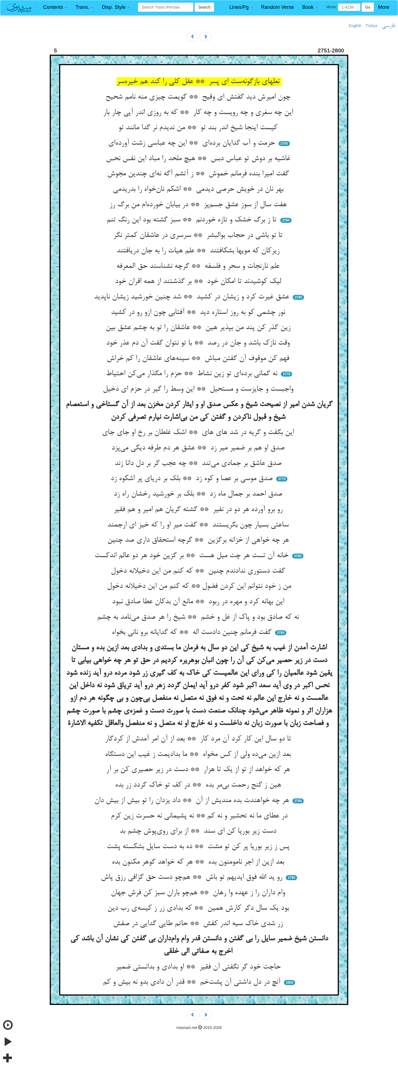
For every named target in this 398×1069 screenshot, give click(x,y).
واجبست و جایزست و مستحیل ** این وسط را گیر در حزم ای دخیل (199, 389)
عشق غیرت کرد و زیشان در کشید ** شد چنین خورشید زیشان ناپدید (192, 297)
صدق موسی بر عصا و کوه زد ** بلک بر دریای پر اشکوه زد (193, 478)
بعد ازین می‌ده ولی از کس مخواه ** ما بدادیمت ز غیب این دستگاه (199, 754)
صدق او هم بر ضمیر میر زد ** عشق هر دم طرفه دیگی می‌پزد (199, 448)
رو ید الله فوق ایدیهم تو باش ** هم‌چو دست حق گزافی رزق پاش (192, 877)
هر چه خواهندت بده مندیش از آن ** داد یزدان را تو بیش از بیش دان (192, 800)
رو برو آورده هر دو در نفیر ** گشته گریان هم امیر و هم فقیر (199, 509)
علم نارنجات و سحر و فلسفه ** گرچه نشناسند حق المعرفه (199, 266)
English (355, 25)
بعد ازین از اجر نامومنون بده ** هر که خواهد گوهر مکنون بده (199, 862)
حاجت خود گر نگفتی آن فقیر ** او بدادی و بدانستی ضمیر (199, 967)
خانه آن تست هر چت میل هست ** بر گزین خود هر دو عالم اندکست (192, 555)
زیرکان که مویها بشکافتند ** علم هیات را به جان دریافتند (199, 251)
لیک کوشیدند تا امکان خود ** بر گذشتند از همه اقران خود (199, 281)
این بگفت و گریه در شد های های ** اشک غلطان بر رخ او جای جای (199, 432)
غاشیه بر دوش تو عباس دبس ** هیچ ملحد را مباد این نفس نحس (199, 158)
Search (204, 7)
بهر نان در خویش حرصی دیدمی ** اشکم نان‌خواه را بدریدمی (199, 189)
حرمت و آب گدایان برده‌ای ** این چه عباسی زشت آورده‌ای (192, 143)
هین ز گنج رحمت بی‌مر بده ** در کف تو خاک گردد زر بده (199, 785)
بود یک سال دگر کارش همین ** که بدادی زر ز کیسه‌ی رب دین (199, 908)
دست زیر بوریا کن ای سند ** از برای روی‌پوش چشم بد (199, 831)
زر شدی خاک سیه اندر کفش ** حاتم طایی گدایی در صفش (199, 923)
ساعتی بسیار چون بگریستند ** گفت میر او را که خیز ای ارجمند (199, 525)
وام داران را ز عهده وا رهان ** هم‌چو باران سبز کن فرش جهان (199, 892)
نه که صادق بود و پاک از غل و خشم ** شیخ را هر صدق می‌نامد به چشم (199, 617)
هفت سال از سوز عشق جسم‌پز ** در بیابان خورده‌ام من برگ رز (199, 204)
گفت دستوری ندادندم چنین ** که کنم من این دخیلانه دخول (199, 571)
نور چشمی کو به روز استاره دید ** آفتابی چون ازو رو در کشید (199, 312)
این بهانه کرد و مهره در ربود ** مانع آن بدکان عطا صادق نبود (199, 601)
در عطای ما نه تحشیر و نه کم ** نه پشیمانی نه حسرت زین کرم (199, 816)
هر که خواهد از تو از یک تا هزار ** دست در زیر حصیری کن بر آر (199, 769)
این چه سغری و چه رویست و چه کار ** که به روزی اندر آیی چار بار (199, 112)
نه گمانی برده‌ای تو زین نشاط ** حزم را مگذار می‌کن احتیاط (192, 373)
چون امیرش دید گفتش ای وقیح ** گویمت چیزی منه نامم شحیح (199, 97)
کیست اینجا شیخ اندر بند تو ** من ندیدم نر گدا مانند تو (199, 127)
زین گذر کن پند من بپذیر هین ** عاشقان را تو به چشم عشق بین (199, 327)
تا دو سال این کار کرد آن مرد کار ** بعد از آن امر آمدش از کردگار (199, 739)
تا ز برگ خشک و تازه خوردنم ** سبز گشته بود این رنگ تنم (192, 220)
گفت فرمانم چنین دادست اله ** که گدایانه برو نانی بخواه (193, 632)
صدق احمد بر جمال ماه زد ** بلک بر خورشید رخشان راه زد (199, 494)
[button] (55, 7)
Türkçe (372, 25)
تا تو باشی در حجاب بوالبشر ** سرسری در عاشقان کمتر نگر (199, 235)
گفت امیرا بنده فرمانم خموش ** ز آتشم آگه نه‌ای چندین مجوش (199, 174)
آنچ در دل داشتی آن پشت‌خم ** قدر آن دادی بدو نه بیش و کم (192, 982)
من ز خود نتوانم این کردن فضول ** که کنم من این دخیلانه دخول (199, 586)
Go (367, 7)
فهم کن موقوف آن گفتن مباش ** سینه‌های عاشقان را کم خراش (199, 358)
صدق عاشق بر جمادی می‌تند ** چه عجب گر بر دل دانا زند (199, 463)
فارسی (388, 26)
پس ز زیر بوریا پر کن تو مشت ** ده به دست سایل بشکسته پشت (199, 846)
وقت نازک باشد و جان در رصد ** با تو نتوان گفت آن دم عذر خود (199, 343)
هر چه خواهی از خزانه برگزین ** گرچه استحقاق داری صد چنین (199, 540)
